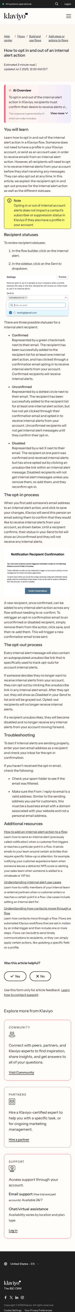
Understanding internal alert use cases (32, 880)
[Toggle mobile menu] (68, 16)
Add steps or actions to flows (58, 38)
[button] (37, 293)
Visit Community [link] (21, 1070)
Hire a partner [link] (19, 1137)
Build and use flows (35, 38)
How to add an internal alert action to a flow (35, 830)
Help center (8, 38)
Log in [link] (13, 1228)
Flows (21, 36)
